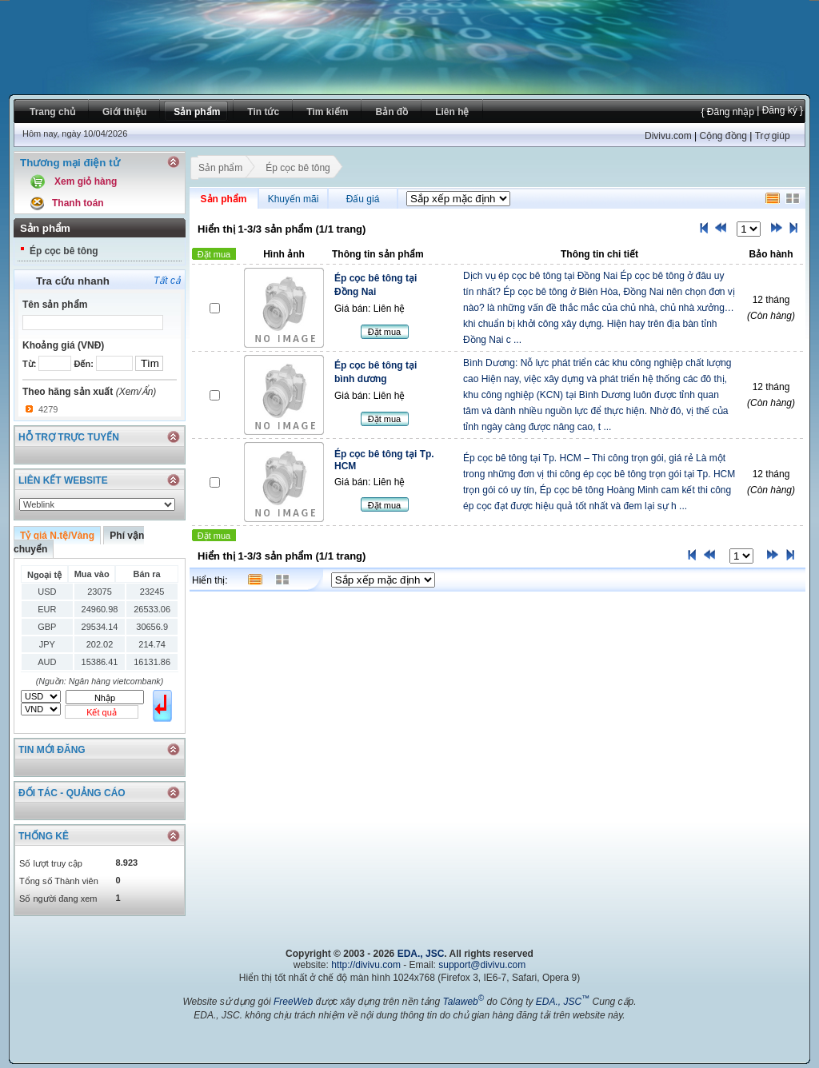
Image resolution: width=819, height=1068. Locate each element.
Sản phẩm (220, 169)
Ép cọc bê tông (64, 251)
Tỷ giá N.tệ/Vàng (57, 535)
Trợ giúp (772, 135)
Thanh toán (78, 203)
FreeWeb (293, 1001)
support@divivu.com (481, 964)
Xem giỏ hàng (85, 181)
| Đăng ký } (778, 110)
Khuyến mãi (293, 199)
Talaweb (463, 1001)
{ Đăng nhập (727, 112)
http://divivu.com (366, 964)
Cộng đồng (722, 135)
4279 (48, 409)
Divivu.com (668, 135)
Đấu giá (363, 199)
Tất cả (167, 280)
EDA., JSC (421, 953)
